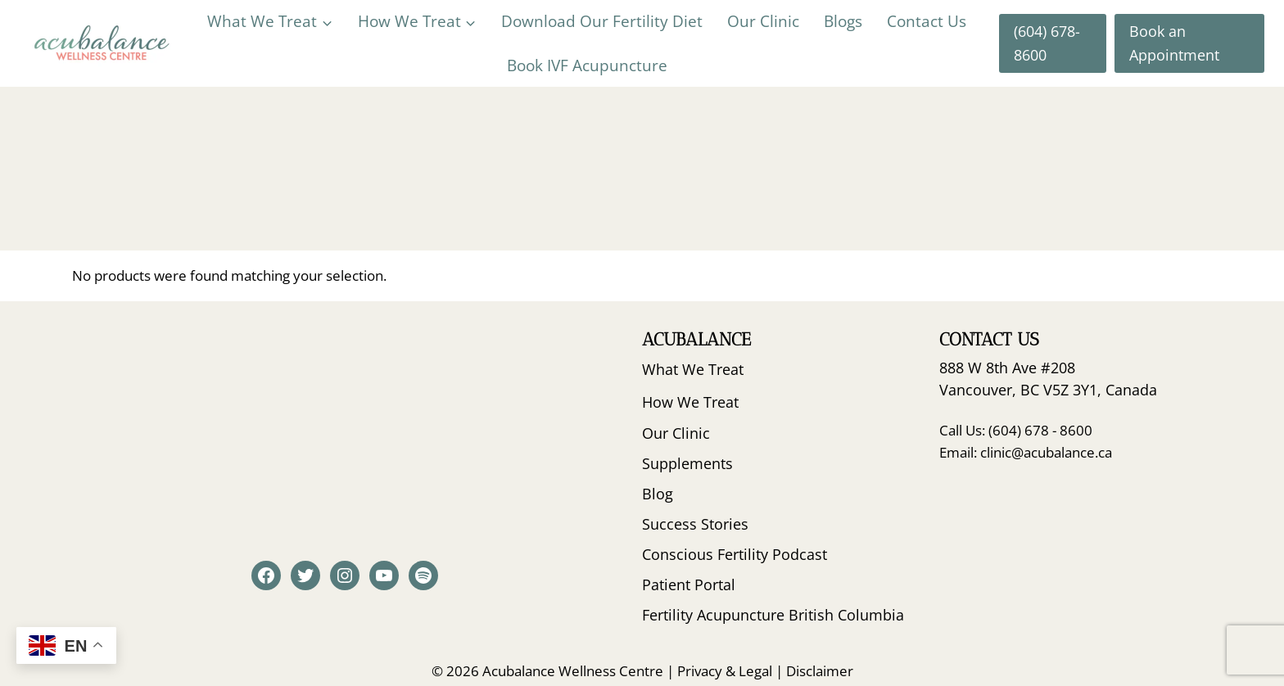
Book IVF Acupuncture (587, 65)
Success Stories (695, 524)
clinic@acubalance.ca (1046, 452)
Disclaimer (819, 670)
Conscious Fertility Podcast (734, 554)
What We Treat (693, 369)
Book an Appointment (1174, 43)
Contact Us (926, 21)
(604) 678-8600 (1047, 43)
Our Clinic (763, 21)
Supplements (687, 463)
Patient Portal (688, 584)
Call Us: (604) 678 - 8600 (1015, 430)
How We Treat (690, 402)
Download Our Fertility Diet (602, 21)
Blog (657, 493)
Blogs (843, 21)
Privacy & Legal (724, 670)
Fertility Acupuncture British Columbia (773, 615)
